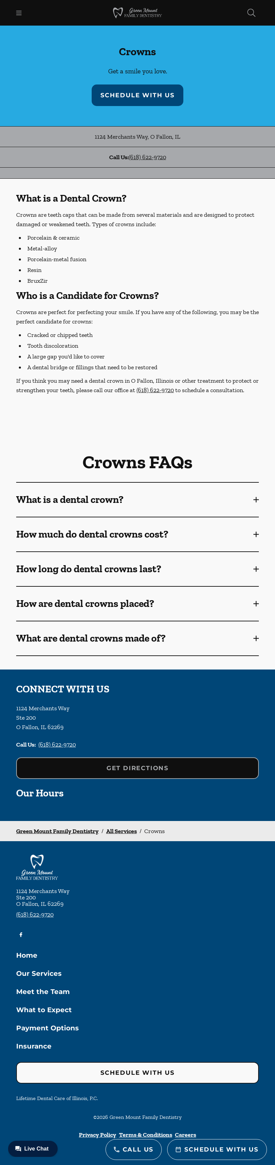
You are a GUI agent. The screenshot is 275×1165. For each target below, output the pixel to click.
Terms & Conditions (145, 1134)
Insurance (34, 1046)
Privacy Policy (97, 1134)
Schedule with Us (137, 95)
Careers (185, 1134)
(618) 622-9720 (147, 157)
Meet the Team (43, 992)
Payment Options (47, 1028)
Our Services (39, 973)
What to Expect (44, 1010)
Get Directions (137, 768)
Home (26, 955)
